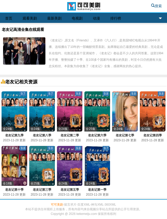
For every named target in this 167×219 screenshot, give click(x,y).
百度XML (83, 204)
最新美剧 (54, 18)
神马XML (97, 204)
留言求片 (70, 204)
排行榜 (115, 18)
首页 (8, 18)
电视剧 (77, 18)
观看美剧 (30, 18)
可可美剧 (83, 7)
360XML (110, 204)
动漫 (96, 18)
